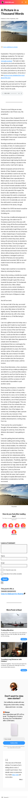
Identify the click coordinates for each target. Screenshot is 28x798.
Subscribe (14, 743)
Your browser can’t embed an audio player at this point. (12, 93)
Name (3, 556)
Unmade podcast (6, 61)
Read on (24, 639)
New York (15, 774)
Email (2, 563)
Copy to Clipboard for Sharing (12, 594)
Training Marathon (7, 630)
